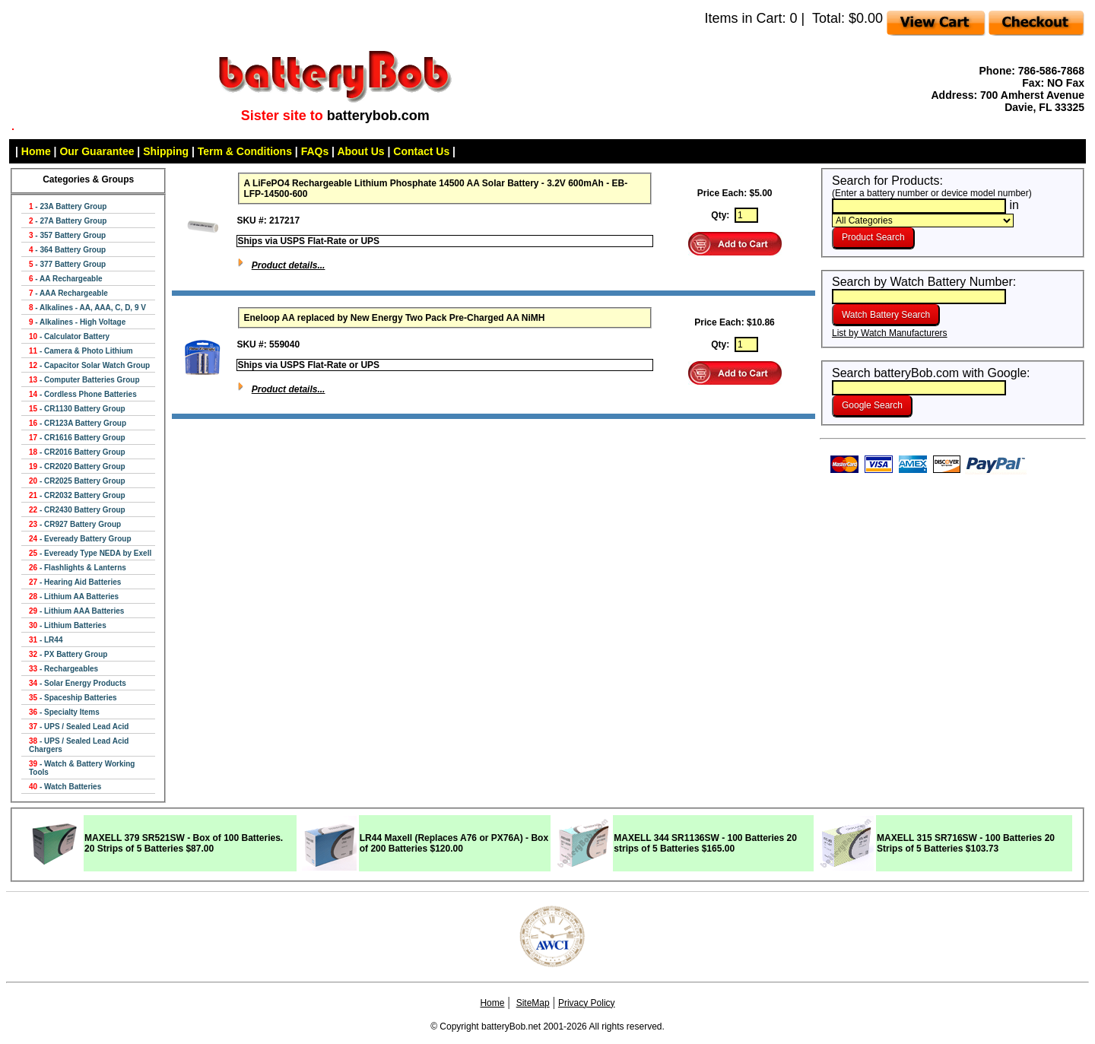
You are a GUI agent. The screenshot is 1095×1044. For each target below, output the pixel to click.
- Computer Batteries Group (84, 380)
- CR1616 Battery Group (77, 437)
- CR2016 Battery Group (77, 452)
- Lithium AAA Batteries (76, 611)
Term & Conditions (245, 151)
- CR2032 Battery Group (77, 495)
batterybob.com (378, 115)
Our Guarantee (96, 151)
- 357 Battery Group (67, 235)
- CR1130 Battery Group (77, 409)
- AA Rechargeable (66, 278)
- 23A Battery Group (67, 206)
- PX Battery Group (68, 654)
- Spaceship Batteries (73, 697)
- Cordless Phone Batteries (83, 394)
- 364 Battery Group (67, 250)
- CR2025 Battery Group (77, 481)
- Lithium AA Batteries (74, 596)
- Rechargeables (63, 669)
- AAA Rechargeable (68, 293)
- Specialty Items (64, 712)
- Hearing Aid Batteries (75, 582)
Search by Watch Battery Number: (924, 288)
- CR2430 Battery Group (77, 510)
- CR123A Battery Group (77, 423)
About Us (360, 151)
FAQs (315, 151)
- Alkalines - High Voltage (77, 322)
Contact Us (421, 151)
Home (36, 151)
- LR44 (45, 640)
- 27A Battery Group (67, 221)
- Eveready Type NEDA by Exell (90, 553)
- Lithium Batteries (67, 625)
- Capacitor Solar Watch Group (89, 365)
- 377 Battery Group (67, 264)
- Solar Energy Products (77, 683)
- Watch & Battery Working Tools (82, 768)
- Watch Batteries (65, 786)
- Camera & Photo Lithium (81, 351)
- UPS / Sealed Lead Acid (79, 726)
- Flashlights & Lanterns (77, 567)
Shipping (166, 151)
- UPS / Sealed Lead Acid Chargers (79, 745)
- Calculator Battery (69, 336)
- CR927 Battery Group (75, 524)
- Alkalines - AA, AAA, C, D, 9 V (87, 307)
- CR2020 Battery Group (77, 466)
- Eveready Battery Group (80, 539)
